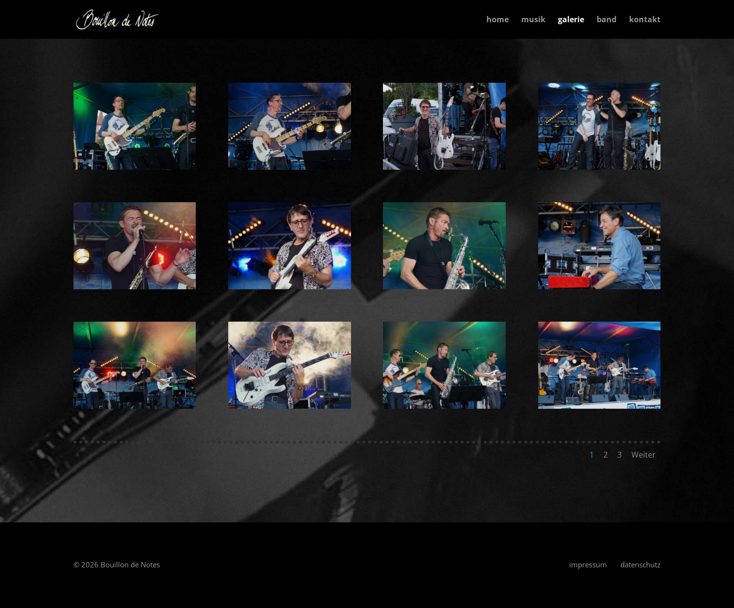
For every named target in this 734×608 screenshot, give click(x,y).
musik (533, 20)
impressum (588, 564)
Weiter (643, 454)
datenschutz (640, 564)
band (607, 20)
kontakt (645, 20)
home (497, 20)
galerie (571, 20)
